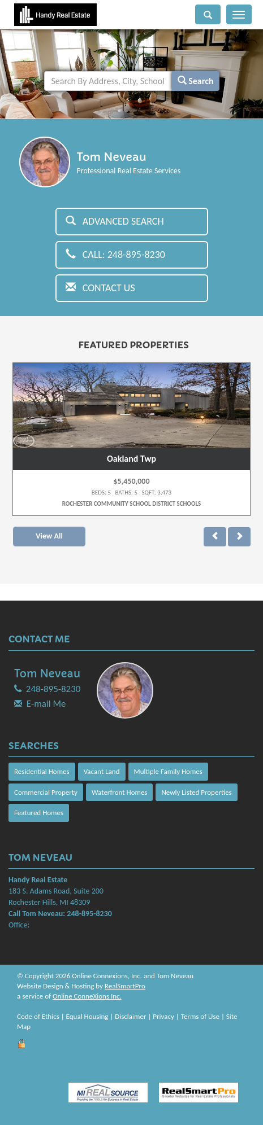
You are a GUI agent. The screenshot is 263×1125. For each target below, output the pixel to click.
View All (49, 536)
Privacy (163, 1016)
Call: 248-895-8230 (116, 254)
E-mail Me (46, 704)
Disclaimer (130, 1016)
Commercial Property (45, 792)
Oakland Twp (131, 458)
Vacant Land (102, 771)
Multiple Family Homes (168, 771)
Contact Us (100, 288)
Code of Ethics (38, 1016)
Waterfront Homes (119, 792)
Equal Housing (87, 1016)
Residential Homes (42, 771)
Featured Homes (38, 812)
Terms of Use (200, 1016)
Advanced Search (115, 221)
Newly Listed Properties (196, 792)
